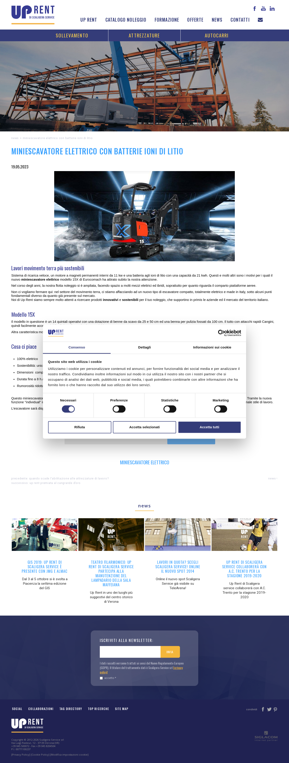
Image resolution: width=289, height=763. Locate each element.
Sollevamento (72, 35)
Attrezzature (144, 35)
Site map (121, 708)
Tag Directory (70, 708)
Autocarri (217, 35)
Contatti (240, 19)
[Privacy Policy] (20, 754)
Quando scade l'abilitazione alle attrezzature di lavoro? (69, 478)
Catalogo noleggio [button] (126, 19)
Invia (169, 651)
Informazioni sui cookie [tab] (212, 347)
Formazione (167, 19)
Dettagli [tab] (144, 347)
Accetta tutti (209, 427)
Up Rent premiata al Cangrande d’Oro (55, 483)
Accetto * (108, 678)
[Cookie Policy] (40, 754)
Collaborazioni (41, 708)
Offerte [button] (195, 19)
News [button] (217, 19)
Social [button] (17, 708)
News (15, 138)
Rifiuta (79, 427)
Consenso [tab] (76, 347)
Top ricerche (98, 708)
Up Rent (88, 19)
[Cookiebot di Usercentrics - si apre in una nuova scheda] (221, 333)
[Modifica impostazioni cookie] (69, 754)
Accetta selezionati (144, 427)
